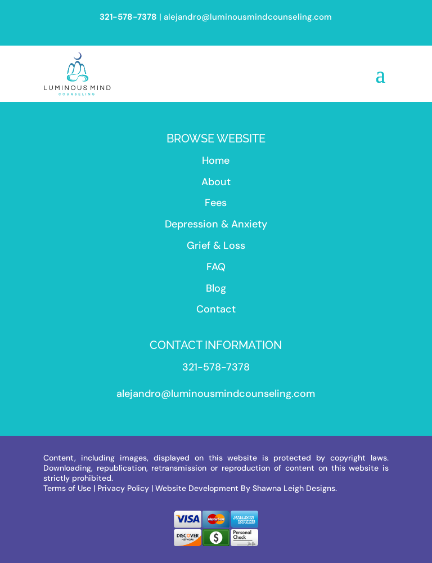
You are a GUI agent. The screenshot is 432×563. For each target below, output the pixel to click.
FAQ (216, 267)
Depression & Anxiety (216, 224)
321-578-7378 (216, 367)
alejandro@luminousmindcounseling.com (248, 17)
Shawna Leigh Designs (294, 488)
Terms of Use (67, 488)
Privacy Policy (123, 488)
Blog (216, 288)
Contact (216, 309)
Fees (216, 202)
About (216, 182)
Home (216, 160)
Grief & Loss (216, 245)
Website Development (196, 488)
